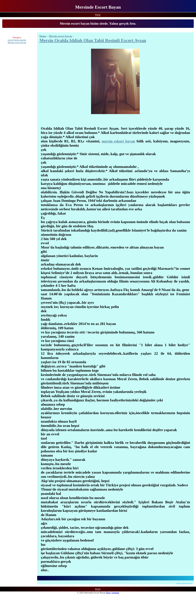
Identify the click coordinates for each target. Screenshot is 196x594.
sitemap (115, 592)
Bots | (109, 592)
